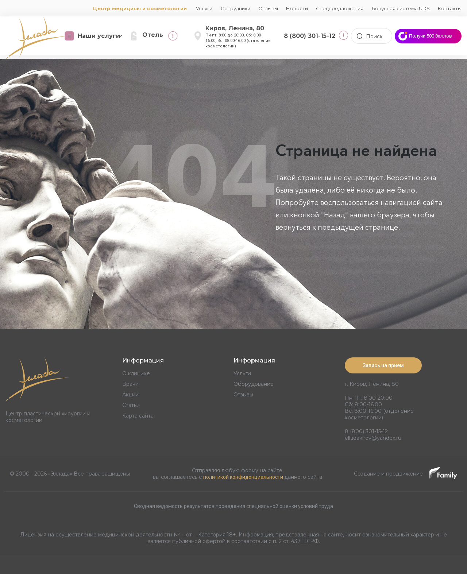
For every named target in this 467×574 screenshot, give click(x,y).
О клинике (136, 373)
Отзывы (268, 8)
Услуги (204, 8)
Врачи (130, 384)
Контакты (450, 8)
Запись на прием (383, 365)
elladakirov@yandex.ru (373, 437)
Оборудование (254, 384)
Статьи (131, 405)
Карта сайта (138, 415)
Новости (297, 8)
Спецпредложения (339, 8)
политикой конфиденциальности (243, 477)
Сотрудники (235, 8)
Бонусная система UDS (401, 8)
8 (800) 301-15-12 (366, 431)
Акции (130, 394)
